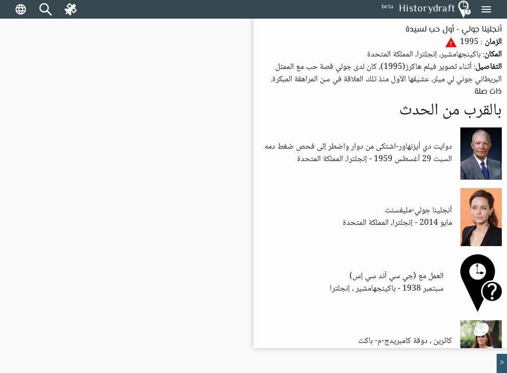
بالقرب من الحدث (450, 111)
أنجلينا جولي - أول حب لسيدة (453, 29)
